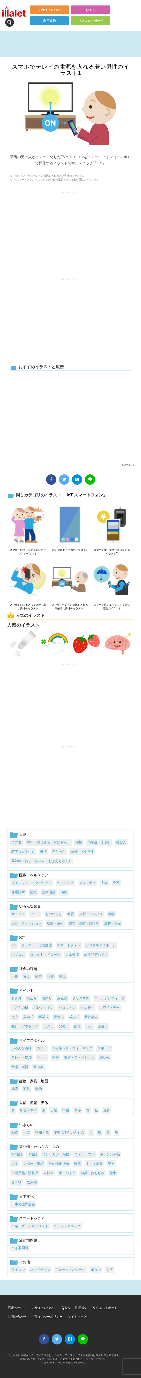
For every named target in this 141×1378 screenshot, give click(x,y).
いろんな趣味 (21, 1048)
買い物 (105, 1057)
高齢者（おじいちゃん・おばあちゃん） (41, 861)
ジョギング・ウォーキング (72, 1048)
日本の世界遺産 (23, 1204)
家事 (55, 1057)
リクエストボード (90, 21)
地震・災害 (28, 1110)
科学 (111, 914)
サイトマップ (77, 1316)
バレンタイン (43, 1008)
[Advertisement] (69, 232)
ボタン (96, 1270)
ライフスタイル (31, 1040)
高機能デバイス (96, 954)
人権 (14, 976)
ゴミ (14, 1164)
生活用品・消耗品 (24, 1173)
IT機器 (32, 1154)
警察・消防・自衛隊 (84, 923)
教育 (70, 914)
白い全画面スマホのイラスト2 (69, 549)
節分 (77, 1026)
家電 (77, 1164)
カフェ (42, 1048)
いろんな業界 (30, 906)
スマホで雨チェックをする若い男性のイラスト (112, 606)
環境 (62, 976)
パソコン (18, 954)
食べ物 (16, 1182)
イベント (26, 990)
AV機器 (16, 1154)
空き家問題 (19, 1248)
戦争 (38, 976)
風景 (106, 1110)
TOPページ (15, 1308)
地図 (14, 1089)
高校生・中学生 (82, 851)
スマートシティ (31, 1218)
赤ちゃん (58, 851)
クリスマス (80, 998)
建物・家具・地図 (33, 1081)
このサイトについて (49, 10)
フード (35, 914)
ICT (11, 175)
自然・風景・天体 (33, 1103)
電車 (112, 1173)
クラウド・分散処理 (36, 945)
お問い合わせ (17, 1316)
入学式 (28, 1017)
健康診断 (18, 892)
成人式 (74, 1017)
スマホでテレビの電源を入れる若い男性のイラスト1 (70, 69)
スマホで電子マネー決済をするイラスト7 (112, 551)
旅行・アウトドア (24, 1026)
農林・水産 (112, 923)
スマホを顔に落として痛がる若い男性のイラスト (28, 606)
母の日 (48, 1026)
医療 (33, 892)
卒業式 (44, 1017)
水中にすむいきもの (69, 1132)
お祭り (47, 998)
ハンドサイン (40, 1270)
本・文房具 (94, 1164)
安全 (26, 976)
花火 (89, 1026)
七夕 (14, 1017)
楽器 (111, 1164)
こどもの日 (19, 1008)
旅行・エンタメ (91, 914)
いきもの (26, 1125)
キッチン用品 (110, 1154)
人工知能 (72, 954)
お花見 (62, 998)
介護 (116, 883)
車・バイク (67, 1173)
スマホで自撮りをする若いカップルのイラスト (28, 551)
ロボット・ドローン (45, 954)
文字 (109, 1270)
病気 (64, 892)
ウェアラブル (85, 1154)
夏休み (59, 1017)
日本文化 (26, 1196)
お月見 (16, 998)
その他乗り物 (59, 1164)
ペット (42, 1057)
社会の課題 (28, 969)
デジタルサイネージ (101, 945)
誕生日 (103, 1026)
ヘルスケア (65, 883)
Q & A (90, 10)
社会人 (121, 842)
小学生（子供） (99, 842)
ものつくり (53, 914)
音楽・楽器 (19, 1067)
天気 (53, 1110)
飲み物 (32, 1182)
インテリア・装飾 (55, 1154)
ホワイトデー (109, 1008)
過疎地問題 (28, 1240)
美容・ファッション (26, 923)
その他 (16, 842)
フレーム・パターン (70, 1270)
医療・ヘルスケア (33, 875)
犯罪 (50, 976)
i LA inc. (57, 1362)
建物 (38, 1089)
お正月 (32, 998)
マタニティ (87, 883)
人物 (22, 834)
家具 (26, 1089)
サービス (18, 914)
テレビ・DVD (21, 1057)
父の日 (64, 1026)
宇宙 (65, 1110)
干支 (26, 1132)
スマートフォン (25, 179)
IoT (18, 175)
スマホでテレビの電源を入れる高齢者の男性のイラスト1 (70, 606)
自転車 (48, 1173)
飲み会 (38, 1067)
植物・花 (42, 1132)
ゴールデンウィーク (109, 998)
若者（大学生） (23, 851)
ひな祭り (87, 1008)
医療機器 (48, 892)
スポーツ (104, 1048)
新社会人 (91, 1017)
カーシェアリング (67, 1226)
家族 (79, 842)
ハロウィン (67, 1008)
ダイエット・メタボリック (31, 883)
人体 (104, 883)
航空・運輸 (55, 923)
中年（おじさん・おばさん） (48, 842)
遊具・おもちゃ (92, 1173)
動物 (14, 1132)
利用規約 (49, 21)
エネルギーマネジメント (29, 1226)
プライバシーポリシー (47, 1316)
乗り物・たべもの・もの (39, 1146)
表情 (43, 851)
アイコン (18, 1270)
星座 (77, 1110)
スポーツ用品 (33, 1164)
